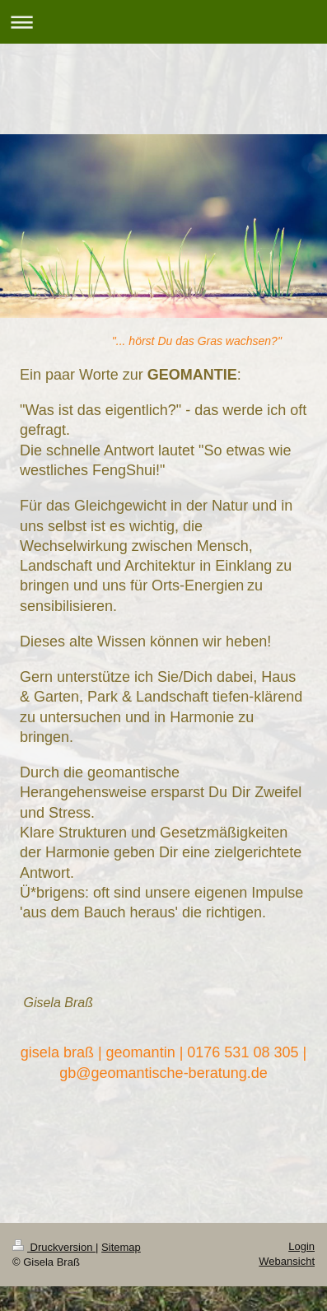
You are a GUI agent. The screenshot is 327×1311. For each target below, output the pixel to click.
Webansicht (287, 1261)
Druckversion (54, 1247)
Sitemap (121, 1247)
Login (301, 1246)
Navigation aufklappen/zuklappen (163, 22)
